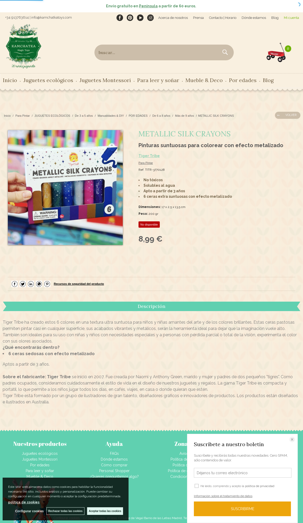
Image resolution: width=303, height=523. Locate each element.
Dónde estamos (254, 18)
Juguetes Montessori (105, 80)
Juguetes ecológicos (48, 80)
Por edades (243, 80)
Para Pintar (146, 162)
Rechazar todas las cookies (65, 511)
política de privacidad (259, 486)
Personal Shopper (114, 471)
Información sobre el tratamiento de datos (223, 496)
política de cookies (24, 502)
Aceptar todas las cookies (105, 511)
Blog (275, 18)
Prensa (198, 18)
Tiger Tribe (149, 156)
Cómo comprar (114, 465)
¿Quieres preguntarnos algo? (114, 476)
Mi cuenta (291, 18)
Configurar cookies (29, 511)
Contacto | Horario (222, 18)
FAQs (114, 453)
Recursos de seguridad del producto (79, 283)
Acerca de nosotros (173, 18)
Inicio (10, 80)
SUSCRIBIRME (242, 509)
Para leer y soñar (158, 80)
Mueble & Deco (204, 80)
